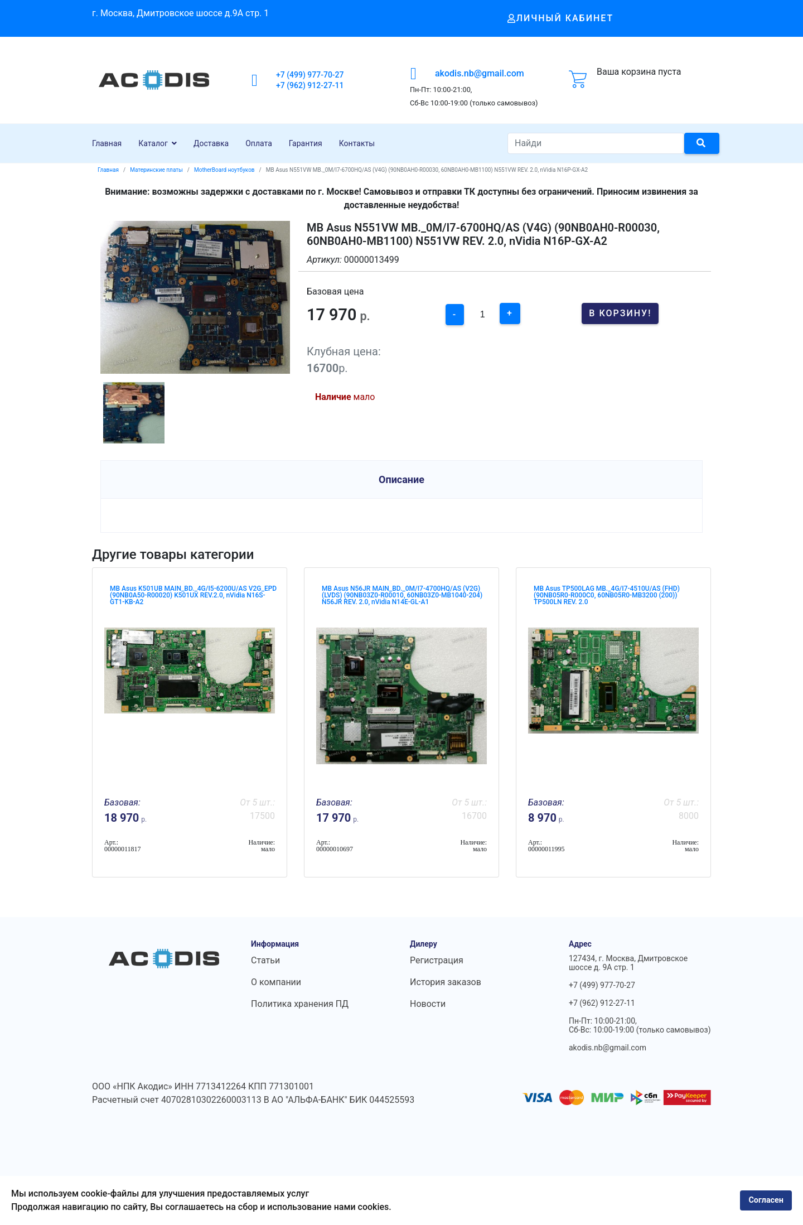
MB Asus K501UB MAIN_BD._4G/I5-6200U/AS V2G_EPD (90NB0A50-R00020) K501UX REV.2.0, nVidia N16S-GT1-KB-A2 (193, 595)
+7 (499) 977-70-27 (310, 74)
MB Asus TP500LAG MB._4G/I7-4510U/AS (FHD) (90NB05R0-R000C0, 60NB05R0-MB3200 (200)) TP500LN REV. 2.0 (607, 595)
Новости (428, 1004)
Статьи (265, 960)
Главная (107, 143)
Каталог (153, 143)
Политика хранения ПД (300, 1004)
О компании (276, 982)
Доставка (211, 143)
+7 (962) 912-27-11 (310, 85)
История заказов (445, 982)
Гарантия (305, 143)
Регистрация (436, 960)
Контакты (357, 143)
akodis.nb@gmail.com (479, 73)
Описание (401, 479)
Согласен (765, 1200)
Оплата (258, 143)
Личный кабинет (560, 18)
